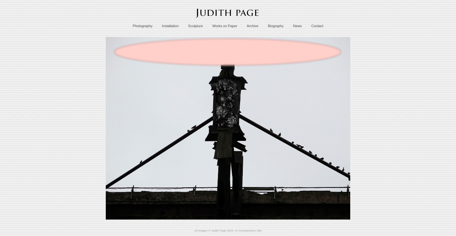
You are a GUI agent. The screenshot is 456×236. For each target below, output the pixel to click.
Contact (317, 26)
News (297, 26)
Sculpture (195, 26)
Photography (142, 26)
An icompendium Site (248, 230)
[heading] (228, 20)
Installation (170, 26)
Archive (252, 26)
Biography (276, 26)
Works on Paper (225, 26)
